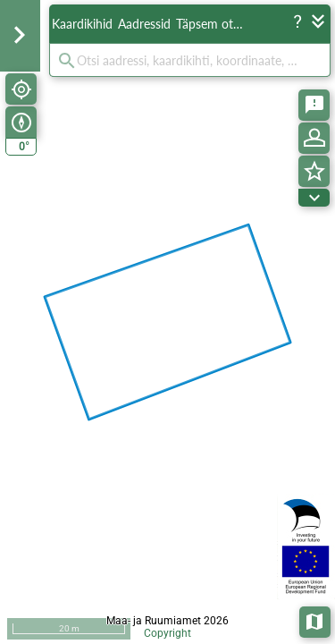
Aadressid (144, 23)
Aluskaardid (316, 620)
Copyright (167, 633)
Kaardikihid (82, 23)
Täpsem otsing (212, 23)
